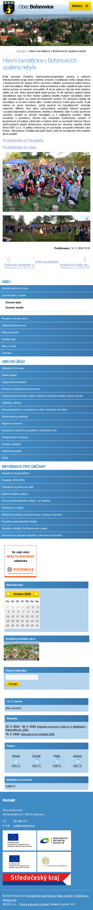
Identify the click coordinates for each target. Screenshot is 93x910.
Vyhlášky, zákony (11, 402)
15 (27, 616)
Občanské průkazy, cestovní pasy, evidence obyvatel (32, 514)
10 (37, 611)
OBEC (6, 281)
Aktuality (21, 51)
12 (12, 616)
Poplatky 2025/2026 (13, 480)
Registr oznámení (12, 423)
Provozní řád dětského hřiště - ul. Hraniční (26, 500)
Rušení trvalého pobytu (15, 494)
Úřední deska (9, 375)
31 (37, 625)
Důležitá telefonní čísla (15, 288)
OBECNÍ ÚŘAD (13, 361)
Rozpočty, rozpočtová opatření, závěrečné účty (29, 430)
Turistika (7, 353)
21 (22, 620)
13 (17, 616)
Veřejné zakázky (11, 444)
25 (7, 625)
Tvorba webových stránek (34, 904)
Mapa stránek (65, 895)
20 (17, 620)
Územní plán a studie (14, 295)
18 (7, 620)
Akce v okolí (9, 346)
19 (12, 620)
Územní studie (14, 307)
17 (37, 616)
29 (17, 606)
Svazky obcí (9, 339)
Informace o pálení (13, 507)
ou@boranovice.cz (24, 825)
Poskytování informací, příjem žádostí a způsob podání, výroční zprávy (42, 395)
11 (7, 616)
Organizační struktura (14, 382)
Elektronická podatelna (15, 416)
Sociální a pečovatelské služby (19, 521)
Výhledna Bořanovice (14, 325)
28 (12, 606)
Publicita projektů (12, 451)
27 (7, 606)
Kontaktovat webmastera (41, 895)
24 (37, 620)
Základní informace (13, 368)
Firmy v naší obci (16, 670)
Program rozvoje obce (15, 318)
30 (22, 606)
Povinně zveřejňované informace (21, 389)
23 (32, 620)
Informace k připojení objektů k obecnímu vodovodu (32, 535)
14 (22, 616)
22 (27, 620)
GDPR (5, 458)
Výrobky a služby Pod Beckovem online (24, 528)
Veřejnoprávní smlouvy (15, 437)
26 (12, 625)
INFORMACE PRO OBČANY (23, 466)
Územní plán (13, 302)
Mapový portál (10, 332)
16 (32, 616)
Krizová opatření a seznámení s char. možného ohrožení (34, 409)
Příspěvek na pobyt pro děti (17, 487)
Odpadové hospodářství (15, 473)
